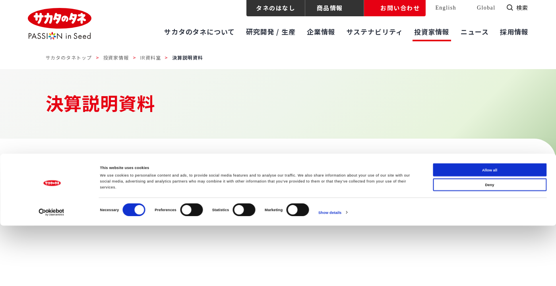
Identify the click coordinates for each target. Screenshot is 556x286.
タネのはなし (275, 8)
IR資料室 (150, 57)
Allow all (489, 230)
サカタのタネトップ (69, 57)
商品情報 (330, 8)
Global (486, 8)
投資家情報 (116, 57)
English (445, 8)
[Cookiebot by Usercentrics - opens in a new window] (51, 272)
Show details (329, 273)
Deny (489, 245)
